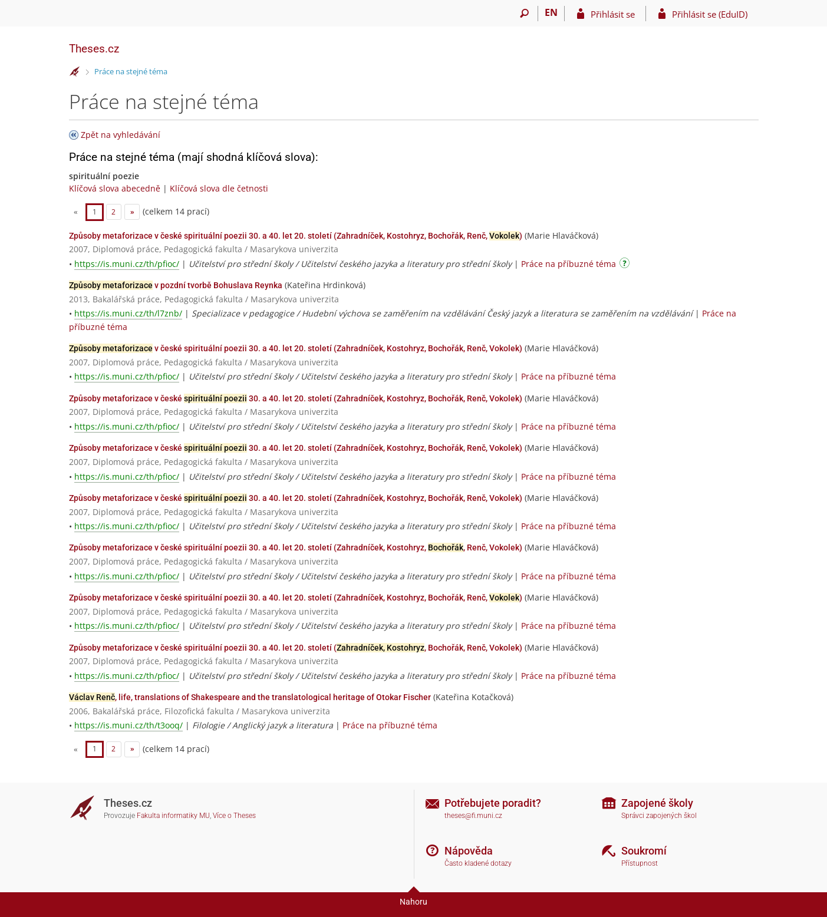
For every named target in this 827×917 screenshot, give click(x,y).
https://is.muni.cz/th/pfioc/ (126, 263)
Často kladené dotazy (478, 863)
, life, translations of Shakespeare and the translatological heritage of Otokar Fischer (250, 697)
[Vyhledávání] (525, 13)
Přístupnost (639, 863)
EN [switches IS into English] (551, 12)
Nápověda (468, 851)
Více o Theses (234, 816)
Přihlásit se (613, 14)
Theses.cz (94, 48)
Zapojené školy (657, 803)
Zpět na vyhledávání (120, 134)
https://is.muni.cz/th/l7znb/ (128, 313)
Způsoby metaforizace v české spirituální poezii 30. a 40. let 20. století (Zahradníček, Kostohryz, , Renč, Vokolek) (295, 547)
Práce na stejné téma (130, 71)
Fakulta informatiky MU (173, 816)
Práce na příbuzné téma (568, 263)
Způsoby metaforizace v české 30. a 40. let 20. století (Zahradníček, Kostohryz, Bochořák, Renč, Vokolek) (295, 398)
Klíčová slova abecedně (114, 188)
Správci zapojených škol (659, 816)
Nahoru (413, 901)
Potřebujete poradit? (492, 803)
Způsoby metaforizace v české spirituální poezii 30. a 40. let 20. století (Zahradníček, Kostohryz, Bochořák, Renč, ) (295, 235)
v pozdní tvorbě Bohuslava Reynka (175, 285)
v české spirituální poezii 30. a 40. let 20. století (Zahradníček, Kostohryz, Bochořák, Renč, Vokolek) (295, 348)
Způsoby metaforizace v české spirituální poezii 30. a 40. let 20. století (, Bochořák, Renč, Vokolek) (295, 647)
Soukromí (644, 851)
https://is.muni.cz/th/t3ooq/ (128, 725)
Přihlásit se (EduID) (709, 14)
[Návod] (626, 265)
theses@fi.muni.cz (473, 816)
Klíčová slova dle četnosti (219, 188)
